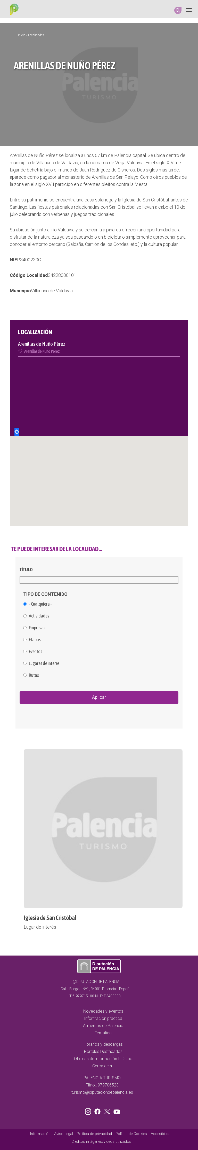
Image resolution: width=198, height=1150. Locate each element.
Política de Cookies (131, 1134)
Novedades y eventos (103, 1011)
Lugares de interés (44, 663)
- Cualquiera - (40, 604)
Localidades (36, 35)
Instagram (89, 1110)
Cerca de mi (103, 1065)
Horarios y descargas (103, 1044)
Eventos (35, 651)
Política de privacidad (94, 1134)
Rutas (34, 675)
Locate (16, 432)
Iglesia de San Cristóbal (50, 917)
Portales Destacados (103, 1051)
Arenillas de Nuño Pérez (42, 351)
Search (178, 10)
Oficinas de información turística (103, 1058)
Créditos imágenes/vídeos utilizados (101, 1141)
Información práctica (103, 1018)
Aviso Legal (63, 1134)
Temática (103, 1032)
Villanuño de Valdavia (52, 290)
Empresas (37, 627)
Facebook (99, 1110)
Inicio (21, 35)
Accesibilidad (161, 1134)
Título (26, 569)
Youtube (116, 1110)
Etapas (35, 639)
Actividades (39, 616)
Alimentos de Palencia (103, 1025)
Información (40, 1134)
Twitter (108, 1110)
